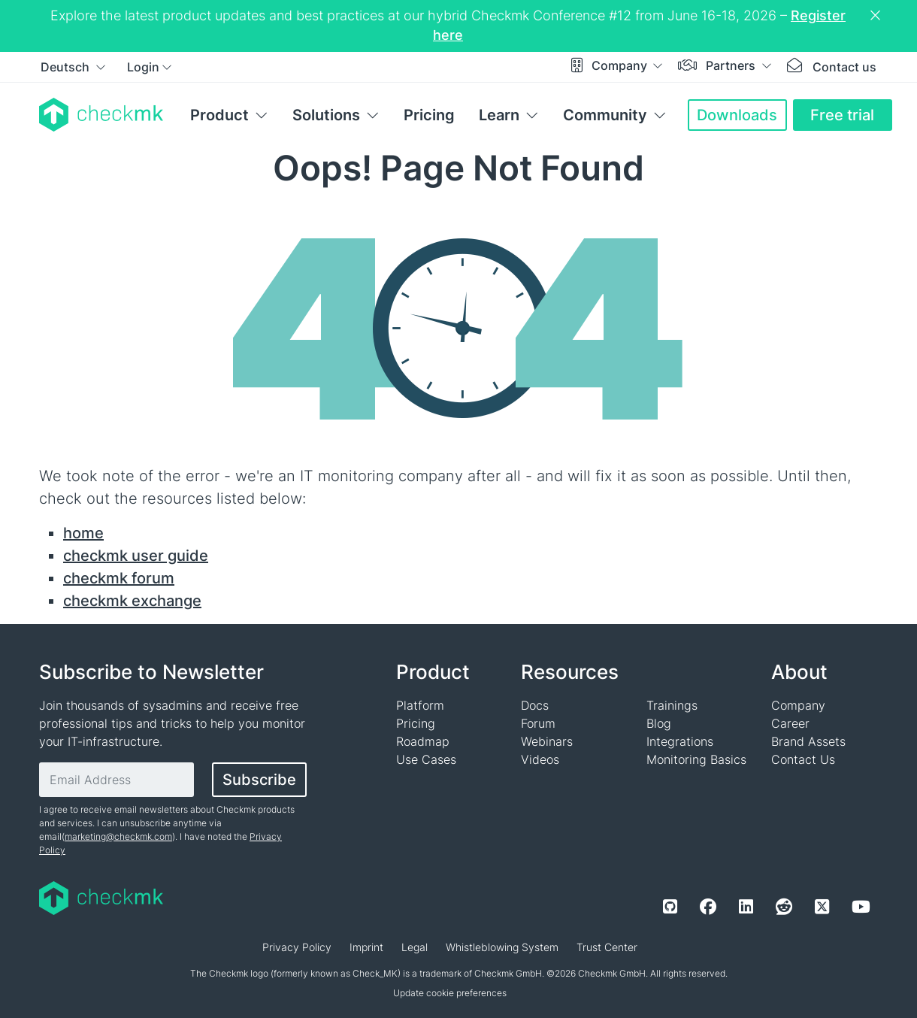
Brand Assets (808, 741)
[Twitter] (822, 907)
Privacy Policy (296, 947)
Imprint (366, 947)
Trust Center (607, 947)
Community (605, 115)
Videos (540, 759)
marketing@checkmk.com (118, 836)
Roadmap (422, 741)
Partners (732, 65)
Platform (420, 705)
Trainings (672, 705)
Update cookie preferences (450, 992)
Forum (538, 723)
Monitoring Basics (696, 759)
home (83, 533)
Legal (414, 947)
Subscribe (259, 780)
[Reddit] (784, 907)
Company (621, 65)
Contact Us (803, 759)
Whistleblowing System (502, 947)
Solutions (326, 115)
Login (143, 66)
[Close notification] (877, 16)
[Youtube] (861, 907)
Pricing (429, 115)
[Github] (670, 907)
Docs (535, 705)
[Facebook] (708, 907)
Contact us (844, 66)
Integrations (679, 741)
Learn (499, 115)
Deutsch (66, 66)
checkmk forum (118, 578)
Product (219, 115)
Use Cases (426, 759)
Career (790, 723)
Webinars (547, 741)
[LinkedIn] (746, 907)
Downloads (737, 115)
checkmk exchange (132, 601)
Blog (658, 723)
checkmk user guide (135, 556)
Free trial (842, 115)
